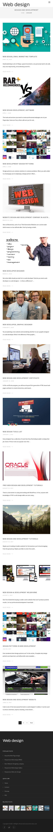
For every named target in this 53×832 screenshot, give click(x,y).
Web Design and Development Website (19, 700)
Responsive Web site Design (13, 772)
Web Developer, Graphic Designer (17, 324)
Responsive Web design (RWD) (13, 760)
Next (31, 723)
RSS (6, 795)
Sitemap (7, 791)
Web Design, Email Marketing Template (20, 57)
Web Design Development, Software (18, 110)
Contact (7, 787)
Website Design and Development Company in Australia (26, 217)
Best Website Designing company (14, 764)
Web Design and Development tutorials (20, 539)
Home (22, 13)
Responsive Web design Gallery (13, 768)
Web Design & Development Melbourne (20, 592)
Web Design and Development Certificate (21, 378)
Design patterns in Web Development (19, 646)
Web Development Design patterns (18, 164)
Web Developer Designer (13, 271)
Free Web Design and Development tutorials (23, 485)
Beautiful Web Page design (12, 756)
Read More (7, 71)
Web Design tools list (12, 432)
